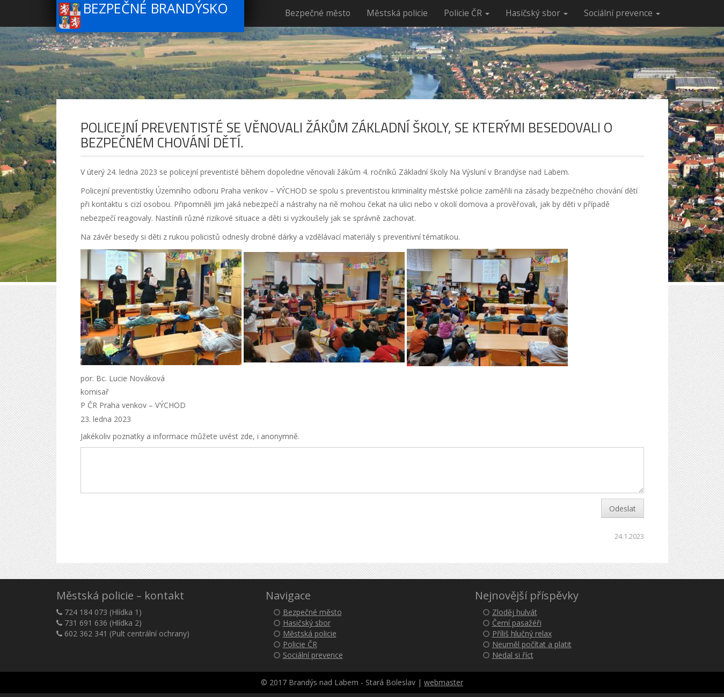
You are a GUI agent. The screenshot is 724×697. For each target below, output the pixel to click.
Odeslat (622, 508)
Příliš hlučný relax (522, 633)
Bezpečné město (317, 13)
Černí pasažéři (517, 623)
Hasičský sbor (537, 13)
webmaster (443, 682)
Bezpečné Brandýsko (144, 14)
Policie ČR (466, 13)
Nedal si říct (512, 655)
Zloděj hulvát (514, 612)
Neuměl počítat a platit (532, 644)
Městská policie (397, 13)
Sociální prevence (622, 13)
